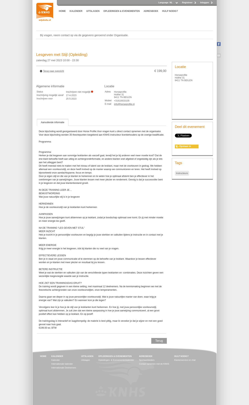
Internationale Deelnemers (63, 368)
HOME (62, 11)
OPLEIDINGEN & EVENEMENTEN (121, 11)
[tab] (52, 122)
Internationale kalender (62, 364)
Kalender (55, 360)
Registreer (187, 2)
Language (163, 2)
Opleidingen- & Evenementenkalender (116, 360)
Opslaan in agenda (185, 146)
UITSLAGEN (92, 11)
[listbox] (173, 3)
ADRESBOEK (151, 11)
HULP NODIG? (170, 11)
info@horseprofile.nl (124, 104)
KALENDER (76, 11)
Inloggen (204, 2)
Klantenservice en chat (184, 360)
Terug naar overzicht (53, 71)
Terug (159, 340)
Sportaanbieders (147, 360)
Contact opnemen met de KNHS (154, 364)
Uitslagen (85, 360)
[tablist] (101, 226)
